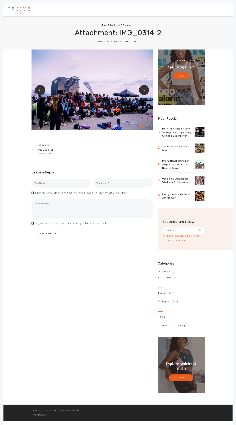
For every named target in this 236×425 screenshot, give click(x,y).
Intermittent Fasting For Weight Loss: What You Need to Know (176, 165)
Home (100, 42)
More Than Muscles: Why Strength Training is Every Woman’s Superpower (177, 132)
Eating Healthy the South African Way (177, 197)
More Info (181, 379)
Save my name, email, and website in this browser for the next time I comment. (81, 193)
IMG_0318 (147, 89)
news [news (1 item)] (164, 326)
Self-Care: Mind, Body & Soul (176, 148)
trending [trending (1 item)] (180, 326)
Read (181, 76)
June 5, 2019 (108, 25)
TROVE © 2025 (40, 411)
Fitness (163, 272)
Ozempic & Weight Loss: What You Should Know (176, 181)
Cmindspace (39, 415)
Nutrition (165, 278)
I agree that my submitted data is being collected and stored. (70, 223)
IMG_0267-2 (39, 89)
